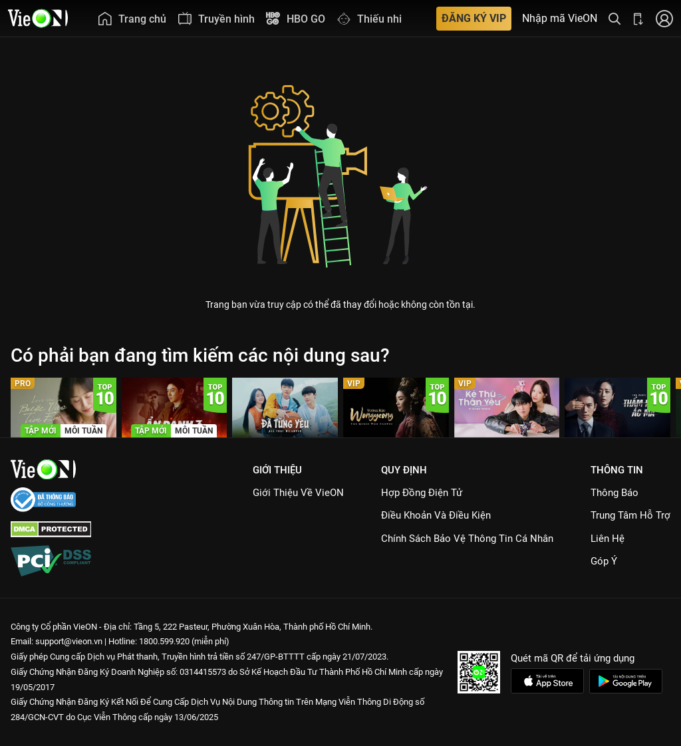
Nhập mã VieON (559, 18)
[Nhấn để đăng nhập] (664, 18)
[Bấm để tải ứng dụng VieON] (638, 18)
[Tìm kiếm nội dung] (614, 18)
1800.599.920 (164, 641)
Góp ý (604, 561)
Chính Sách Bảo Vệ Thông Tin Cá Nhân (467, 539)
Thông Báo (614, 493)
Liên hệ (607, 539)
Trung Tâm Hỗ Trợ (630, 515)
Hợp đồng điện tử (421, 493)
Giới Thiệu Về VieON (298, 493)
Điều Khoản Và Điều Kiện (436, 515)
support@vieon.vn (68, 641)
